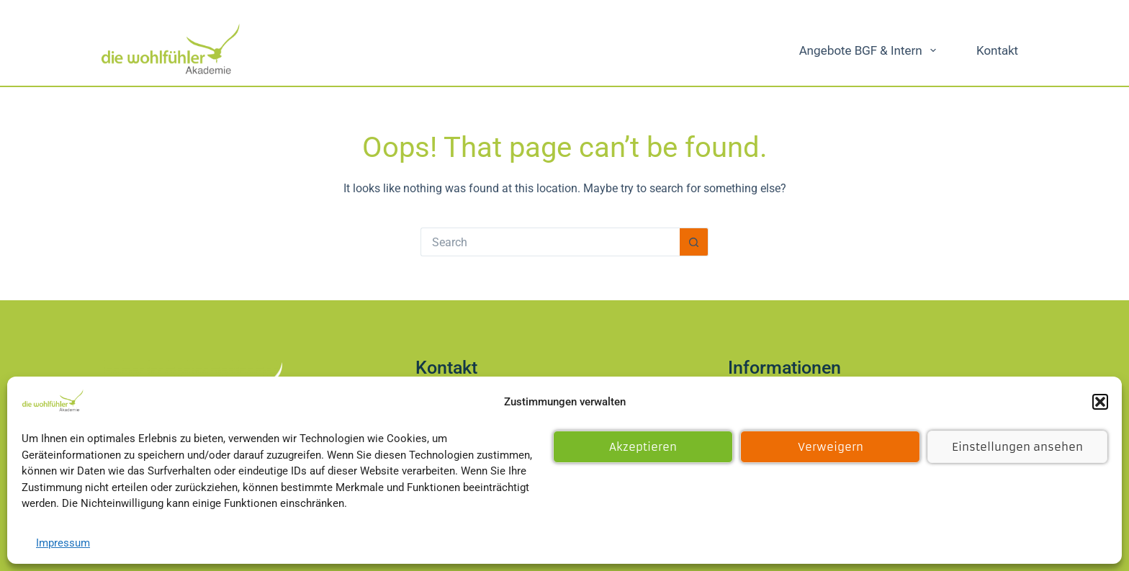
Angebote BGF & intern (870, 50)
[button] (1100, 402)
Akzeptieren (643, 447)
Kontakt (997, 50)
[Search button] (694, 242)
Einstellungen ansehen (1017, 447)
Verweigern (830, 447)
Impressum (63, 542)
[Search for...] (550, 242)
